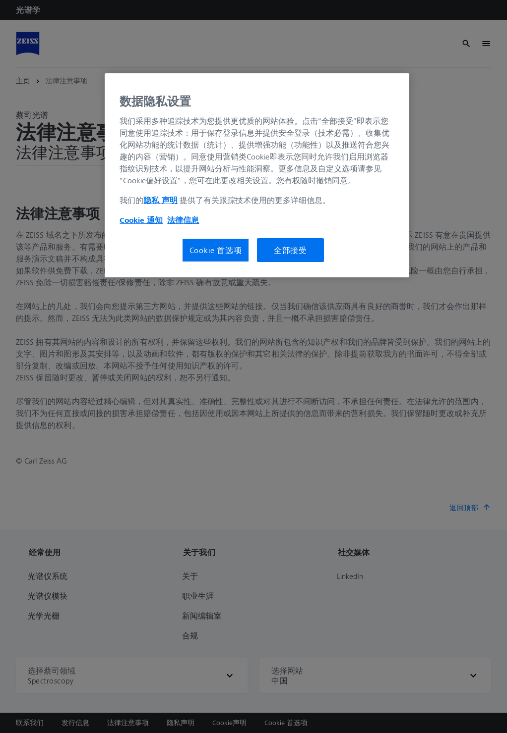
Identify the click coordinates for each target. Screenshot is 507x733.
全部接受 (290, 250)
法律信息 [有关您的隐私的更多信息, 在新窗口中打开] (183, 219)
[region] (257, 175)
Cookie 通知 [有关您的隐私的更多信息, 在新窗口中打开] (141, 219)
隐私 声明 (160, 200)
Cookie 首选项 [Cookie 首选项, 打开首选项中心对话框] (216, 250)
